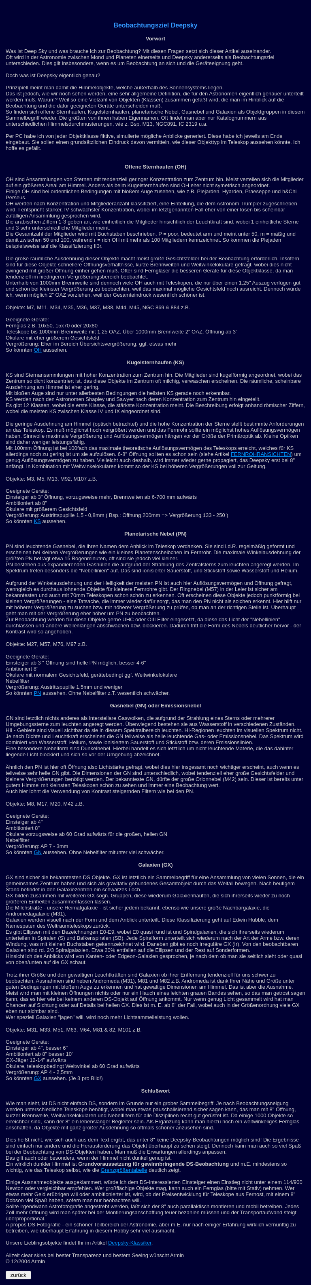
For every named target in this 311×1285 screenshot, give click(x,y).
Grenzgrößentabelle (124, 1170)
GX (37, 1078)
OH (38, 350)
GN (38, 852)
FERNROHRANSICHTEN (261, 454)
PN (37, 693)
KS (37, 521)
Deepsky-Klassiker (129, 1243)
